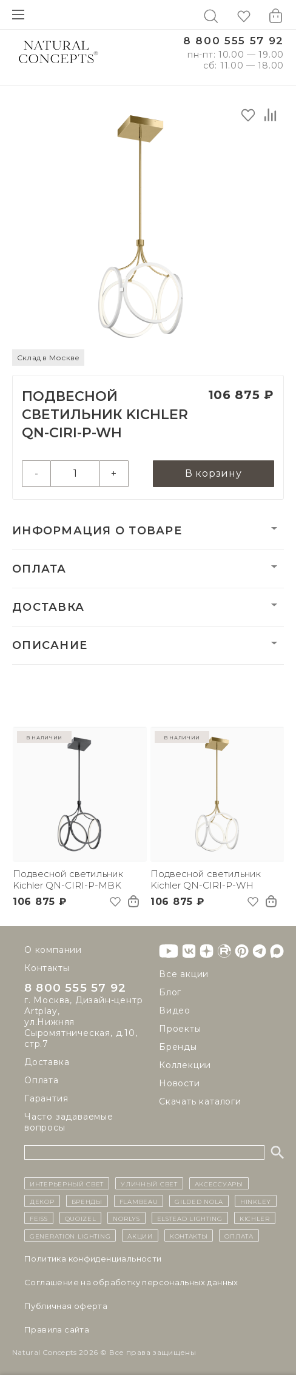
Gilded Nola (199, 1200)
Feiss (39, 1218)
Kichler (255, 1218)
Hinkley (255, 1200)
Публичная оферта (65, 1306)
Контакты (46, 968)
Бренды (178, 1046)
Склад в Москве (48, 357)
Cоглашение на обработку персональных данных (131, 1282)
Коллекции (185, 1065)
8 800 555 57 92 (233, 41)
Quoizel (80, 1218)
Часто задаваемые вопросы (68, 1123)
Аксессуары (219, 1183)
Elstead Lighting (190, 1218)
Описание (49, 645)
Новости (179, 1083)
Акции (140, 1235)
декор (42, 1200)
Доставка (48, 607)
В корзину (213, 473)
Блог (170, 992)
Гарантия (46, 1099)
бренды (87, 1200)
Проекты (180, 1028)
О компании (53, 949)
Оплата (39, 569)
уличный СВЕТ (149, 1183)
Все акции (184, 974)
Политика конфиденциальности (93, 1258)
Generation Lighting (70, 1235)
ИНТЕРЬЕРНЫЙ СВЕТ (67, 1183)
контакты (189, 1235)
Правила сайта (56, 1329)
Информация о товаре (97, 530)
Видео (174, 1010)
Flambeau (138, 1200)
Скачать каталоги (200, 1101)
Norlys (126, 1218)
